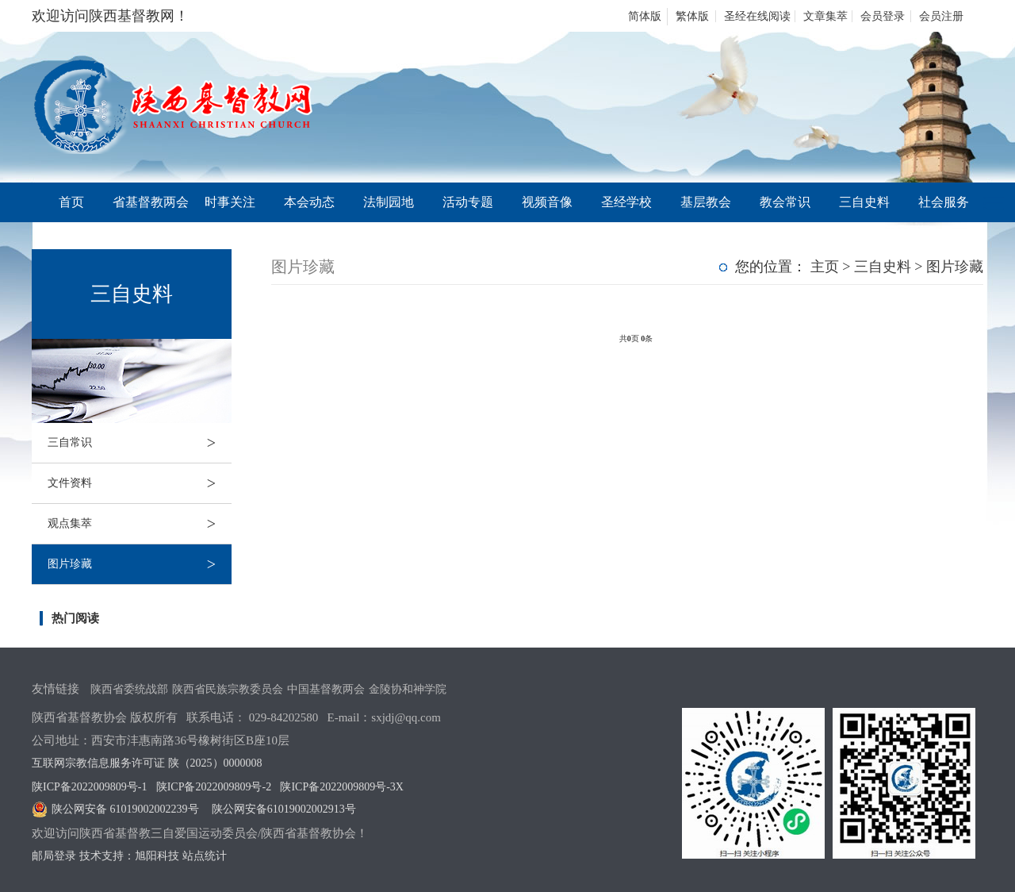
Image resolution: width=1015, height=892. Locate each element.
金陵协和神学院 (407, 689)
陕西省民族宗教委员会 (227, 689)
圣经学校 (626, 202)
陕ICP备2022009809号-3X (342, 787)
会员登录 (882, 16)
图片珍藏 (140, 564)
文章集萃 (825, 16)
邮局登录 (54, 856)
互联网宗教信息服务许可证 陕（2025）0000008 (147, 763)
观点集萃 (140, 524)
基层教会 (705, 202)
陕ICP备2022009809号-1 (89, 787)
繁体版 (692, 16)
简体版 (644, 16)
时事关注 (230, 202)
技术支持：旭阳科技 (129, 856)
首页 (71, 202)
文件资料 (140, 483)
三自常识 (140, 443)
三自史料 (864, 202)
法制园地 (388, 202)
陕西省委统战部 (129, 689)
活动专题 (467, 202)
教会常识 (785, 202)
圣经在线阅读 (757, 16)
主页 (824, 267)
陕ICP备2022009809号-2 (213, 787)
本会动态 (309, 202)
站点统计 (204, 856)
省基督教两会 (151, 202)
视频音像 (547, 202)
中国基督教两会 (326, 689)
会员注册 (941, 16)
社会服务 (943, 202)
